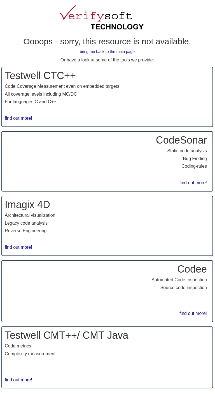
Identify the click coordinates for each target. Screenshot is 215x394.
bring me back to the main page (107, 51)
